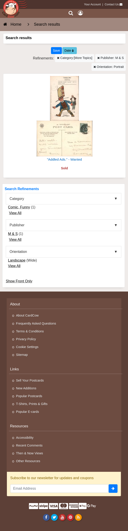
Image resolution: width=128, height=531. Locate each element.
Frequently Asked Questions (36, 323)
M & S (13, 234)
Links (14, 369)
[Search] (71, 13)
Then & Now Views (29, 453)
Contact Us (112, 4)
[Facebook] (46, 517)
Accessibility (24, 437)
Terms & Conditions (30, 331)
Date (68, 50)
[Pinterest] (70, 517)
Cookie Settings (27, 347)
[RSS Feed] (78, 517)
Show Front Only (19, 281)
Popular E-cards (27, 411)
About (15, 304)
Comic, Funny (19, 207)
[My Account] (80, 13)
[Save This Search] (56, 50)
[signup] (113, 488)
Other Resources (28, 461)
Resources (19, 426)
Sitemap (22, 355)
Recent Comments (29, 445)
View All (15, 213)
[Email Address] (59, 488)
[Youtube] (62, 517)
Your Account (92, 4)
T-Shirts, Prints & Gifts (32, 404)
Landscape (16, 260)
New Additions (26, 388)
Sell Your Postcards (30, 380)
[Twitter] (54, 517)
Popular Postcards (29, 396)
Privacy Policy (26, 339)
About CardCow (27, 315)
